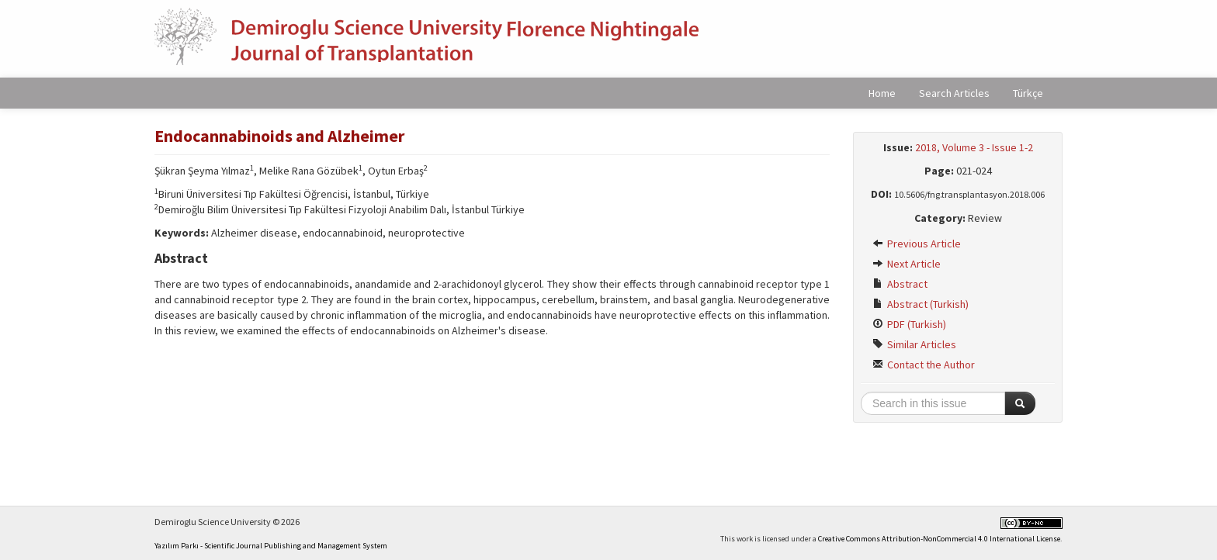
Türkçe (1028, 93)
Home (882, 93)
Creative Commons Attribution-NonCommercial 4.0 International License (939, 539)
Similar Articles (914, 344)
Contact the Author (923, 365)
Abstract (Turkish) (920, 304)
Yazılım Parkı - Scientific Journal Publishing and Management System (270, 546)
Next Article (906, 264)
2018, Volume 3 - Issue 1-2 (974, 147)
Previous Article (916, 244)
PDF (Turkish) (909, 324)
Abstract (899, 284)
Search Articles (954, 93)
